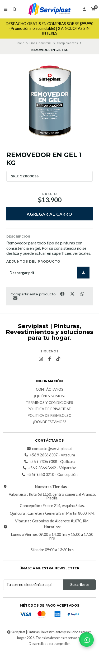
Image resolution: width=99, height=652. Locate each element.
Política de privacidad (49, 409)
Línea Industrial (40, 43)
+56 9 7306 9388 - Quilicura (49, 462)
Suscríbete (79, 584)
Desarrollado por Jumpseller (49, 644)
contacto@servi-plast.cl (49, 449)
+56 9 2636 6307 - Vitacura (49, 455)
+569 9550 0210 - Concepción (50, 474)
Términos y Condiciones (49, 403)
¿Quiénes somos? (49, 396)
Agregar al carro (49, 213)
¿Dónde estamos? (49, 422)
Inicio (20, 43)
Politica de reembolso (49, 416)
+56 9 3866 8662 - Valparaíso (50, 468)
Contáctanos (49, 389)
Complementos (67, 43)
